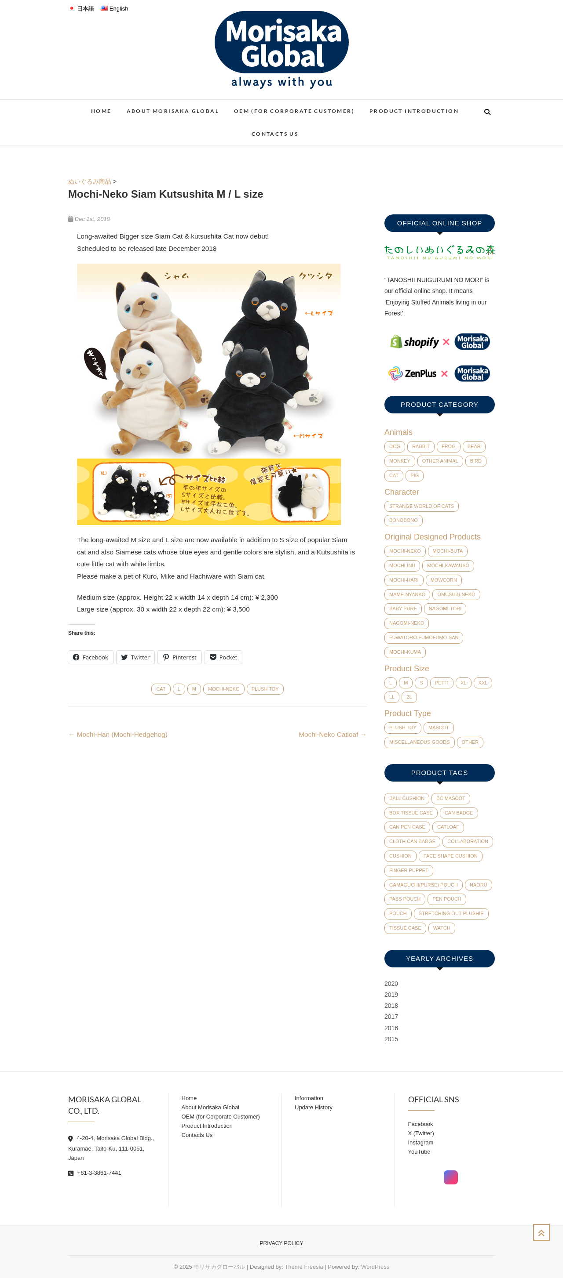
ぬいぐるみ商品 (89, 181)
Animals (398, 432)
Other (470, 742)
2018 (391, 1005)
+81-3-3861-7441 (94, 1172)
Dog (394, 446)
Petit (442, 682)
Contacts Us (275, 133)
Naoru (478, 884)
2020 (391, 983)
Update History (314, 1107)
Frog (449, 446)
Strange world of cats (421, 506)
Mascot (438, 727)
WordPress (375, 1267)
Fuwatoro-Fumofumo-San (423, 637)
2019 (391, 994)
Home (101, 111)
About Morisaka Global (173, 111)
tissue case (405, 927)
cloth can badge (412, 841)
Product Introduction (414, 111)
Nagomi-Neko (406, 623)
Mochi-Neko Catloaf (333, 734)
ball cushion (406, 798)
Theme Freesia (304, 1267)
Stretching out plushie (451, 913)
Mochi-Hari (404, 580)
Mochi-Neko (224, 688)
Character (401, 492)
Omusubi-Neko (456, 594)
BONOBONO (403, 520)
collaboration (467, 841)
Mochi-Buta (448, 551)
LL (392, 696)
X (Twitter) (421, 1133)
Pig (414, 475)
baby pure (403, 608)
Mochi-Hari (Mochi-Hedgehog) (118, 734)
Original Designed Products (432, 536)
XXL (483, 682)
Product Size (406, 668)
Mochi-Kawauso (448, 565)
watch (441, 927)
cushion (400, 855)
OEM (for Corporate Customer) (294, 111)
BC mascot (450, 798)
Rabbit (421, 446)
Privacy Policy (281, 1243)
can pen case (407, 826)
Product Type (407, 713)
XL (463, 682)
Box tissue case (411, 812)
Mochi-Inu (402, 565)
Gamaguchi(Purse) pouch (423, 884)
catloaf (448, 826)
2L (409, 696)
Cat (160, 688)
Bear (474, 446)
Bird (476, 460)
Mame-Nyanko (407, 594)
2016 (391, 1028)
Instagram (421, 1142)
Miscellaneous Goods (419, 742)
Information (309, 1098)
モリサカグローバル (219, 1267)
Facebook (420, 1124)
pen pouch (446, 898)
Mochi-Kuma (405, 652)
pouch (398, 913)
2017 (391, 1016)
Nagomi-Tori (445, 608)
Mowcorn (444, 580)
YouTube (419, 1151)
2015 (391, 1039)
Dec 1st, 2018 (89, 219)
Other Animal (440, 460)
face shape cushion (451, 855)
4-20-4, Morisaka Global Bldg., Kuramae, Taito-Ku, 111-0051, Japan (111, 1148)
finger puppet (408, 870)
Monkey (399, 460)
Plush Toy (265, 688)
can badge (459, 812)
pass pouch (404, 898)
